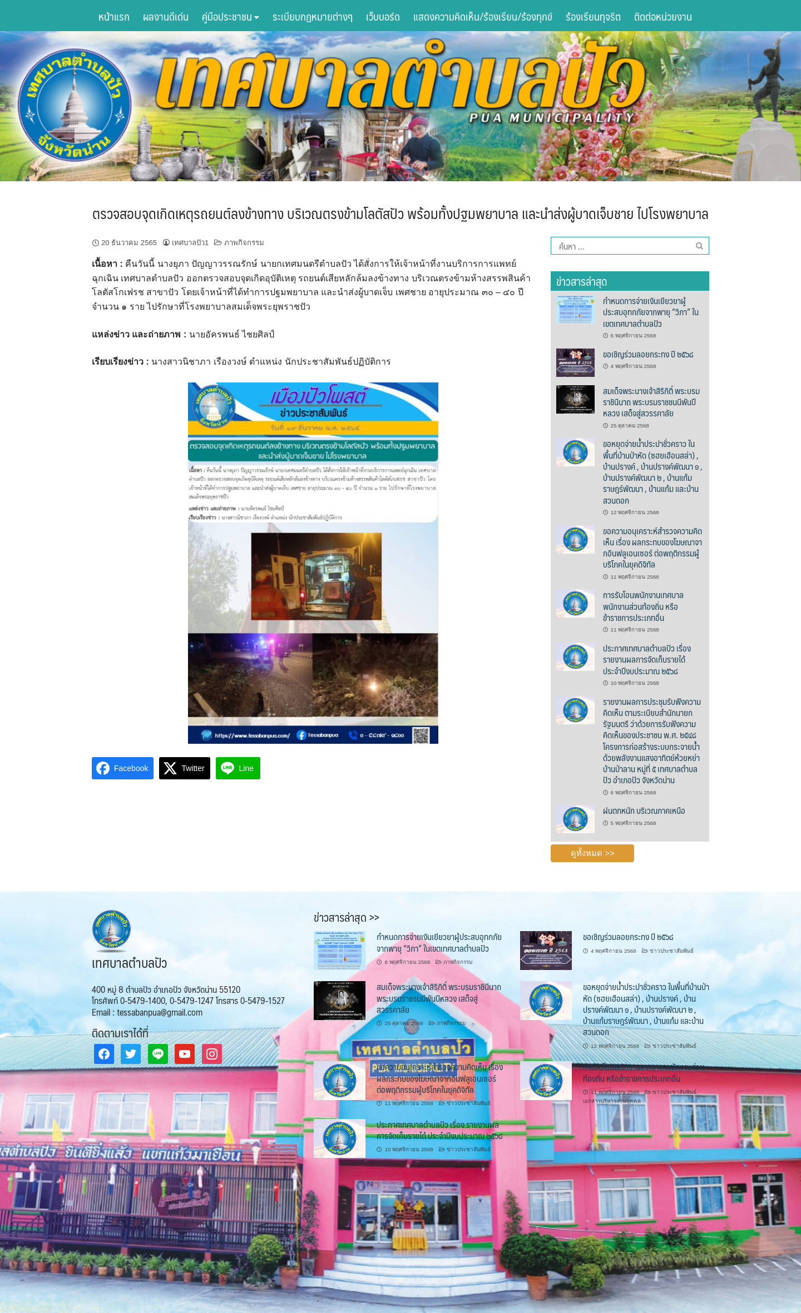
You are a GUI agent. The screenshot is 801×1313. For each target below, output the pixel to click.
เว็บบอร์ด (383, 16)
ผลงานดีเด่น (166, 16)
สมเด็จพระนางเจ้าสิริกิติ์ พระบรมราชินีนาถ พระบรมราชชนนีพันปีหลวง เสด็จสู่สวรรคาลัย (651, 402)
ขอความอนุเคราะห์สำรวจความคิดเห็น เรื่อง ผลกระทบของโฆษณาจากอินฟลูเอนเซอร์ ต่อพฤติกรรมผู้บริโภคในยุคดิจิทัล (652, 547)
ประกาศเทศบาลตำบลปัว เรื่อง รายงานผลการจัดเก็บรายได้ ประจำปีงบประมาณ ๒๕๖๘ (647, 659)
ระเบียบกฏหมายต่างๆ (313, 16)
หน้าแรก (114, 16)
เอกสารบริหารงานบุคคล (612, 1101)
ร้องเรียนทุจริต (593, 16)
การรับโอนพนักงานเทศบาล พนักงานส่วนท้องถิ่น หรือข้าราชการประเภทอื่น (643, 606)
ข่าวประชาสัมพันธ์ (672, 951)
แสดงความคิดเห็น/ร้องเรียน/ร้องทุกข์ (482, 16)
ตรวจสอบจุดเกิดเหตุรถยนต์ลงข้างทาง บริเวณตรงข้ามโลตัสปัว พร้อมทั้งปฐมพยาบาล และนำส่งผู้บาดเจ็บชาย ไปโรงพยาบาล (400, 213)
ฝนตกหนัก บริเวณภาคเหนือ (644, 810)
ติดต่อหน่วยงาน (663, 16)
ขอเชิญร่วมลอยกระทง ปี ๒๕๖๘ (648, 353)
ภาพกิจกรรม (244, 242)
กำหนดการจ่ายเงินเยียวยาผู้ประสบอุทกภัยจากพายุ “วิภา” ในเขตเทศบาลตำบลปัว (651, 312)
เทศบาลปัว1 (190, 242)
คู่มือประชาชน (230, 16)
